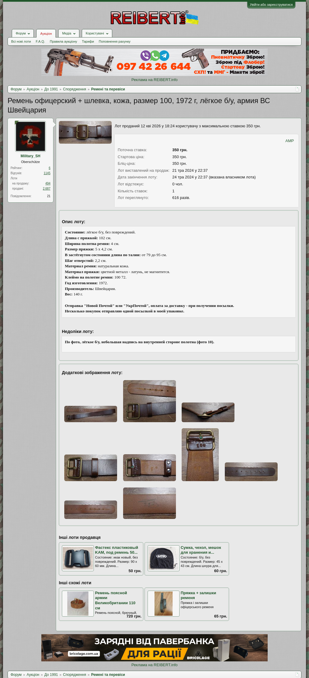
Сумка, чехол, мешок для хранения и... (201, 550)
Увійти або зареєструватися (271, 4)
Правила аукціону (63, 41)
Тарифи (88, 41)
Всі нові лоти (21, 41)
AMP (289, 141)
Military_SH (30, 156)
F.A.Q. (40, 41)
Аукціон (46, 33)
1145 (47, 173)
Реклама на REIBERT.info (154, 79)
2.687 (46, 188)
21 (48, 196)
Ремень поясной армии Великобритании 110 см (115, 600)
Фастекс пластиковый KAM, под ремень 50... (116, 550)
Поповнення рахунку (114, 41)
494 (47, 183)
